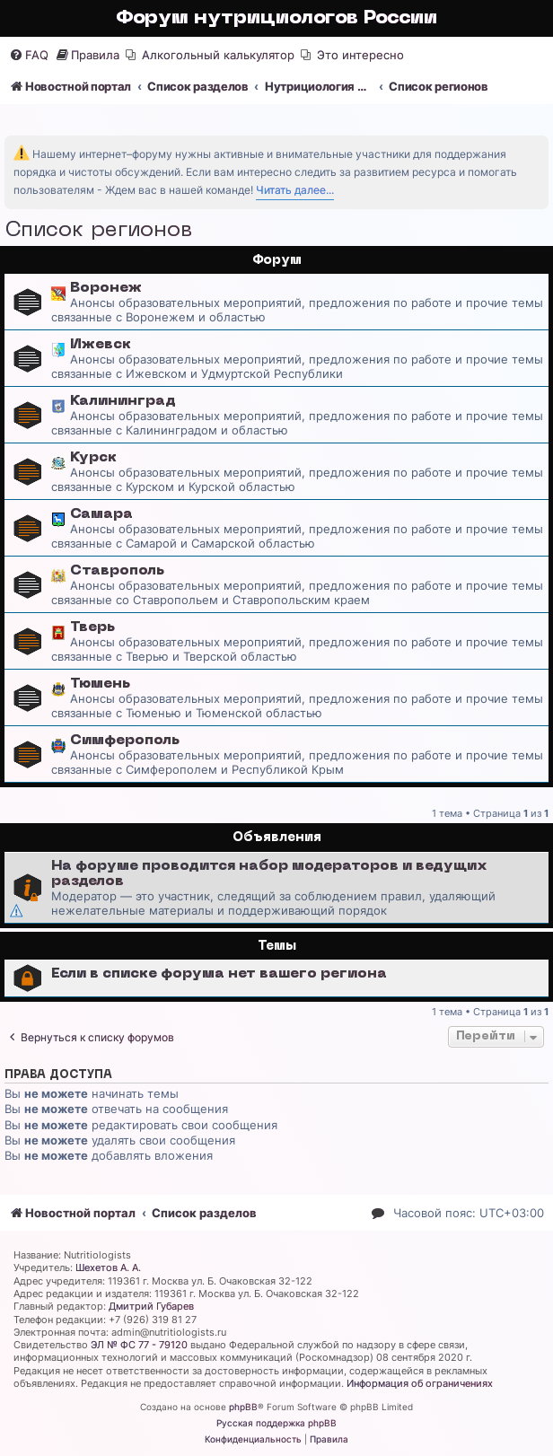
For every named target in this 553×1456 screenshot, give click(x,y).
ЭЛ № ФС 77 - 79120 (139, 1344)
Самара (101, 514)
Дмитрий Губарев (151, 1306)
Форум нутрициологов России (276, 18)
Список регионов (98, 230)
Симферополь (125, 740)
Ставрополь (117, 571)
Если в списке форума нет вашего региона (219, 974)
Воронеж (106, 288)
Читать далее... (295, 190)
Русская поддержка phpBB (276, 1422)
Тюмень (100, 684)
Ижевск (100, 345)
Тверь (92, 627)
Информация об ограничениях (420, 1383)
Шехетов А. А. (108, 1267)
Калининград (123, 401)
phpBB (243, 1406)
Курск (93, 458)
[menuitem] (28, 55)
